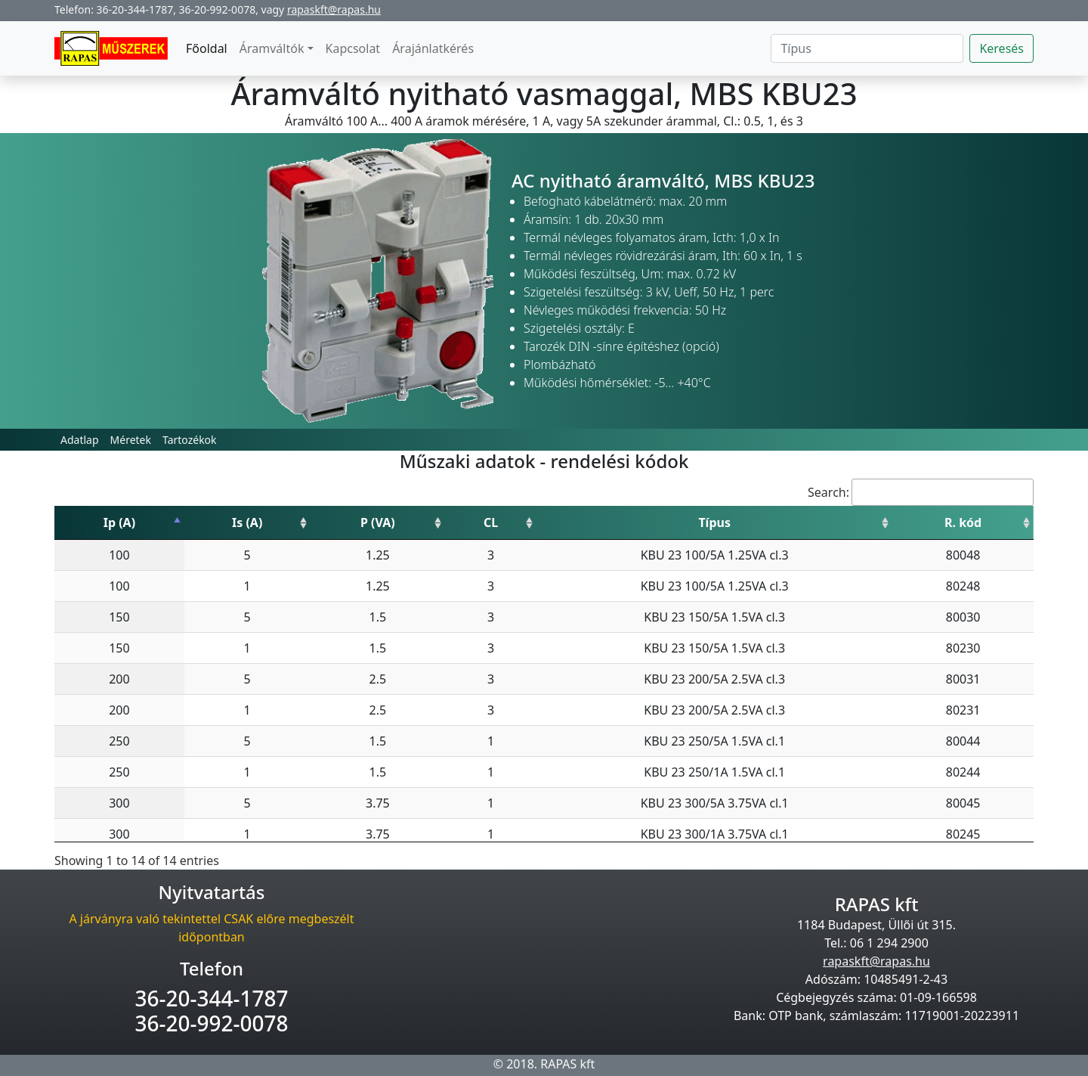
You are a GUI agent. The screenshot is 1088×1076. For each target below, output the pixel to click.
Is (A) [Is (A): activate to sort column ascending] (247, 522)
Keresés (1001, 48)
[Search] (867, 48)
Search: (921, 492)
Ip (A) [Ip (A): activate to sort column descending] (119, 522)
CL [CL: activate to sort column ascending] (491, 522)
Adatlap (79, 440)
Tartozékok (189, 440)
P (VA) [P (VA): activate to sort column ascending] (377, 522)
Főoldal (206, 48)
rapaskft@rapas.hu (334, 9)
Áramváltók (272, 48)
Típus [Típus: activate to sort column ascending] (714, 522)
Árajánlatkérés (433, 48)
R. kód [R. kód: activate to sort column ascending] (962, 522)
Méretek (130, 440)
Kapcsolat (353, 48)
